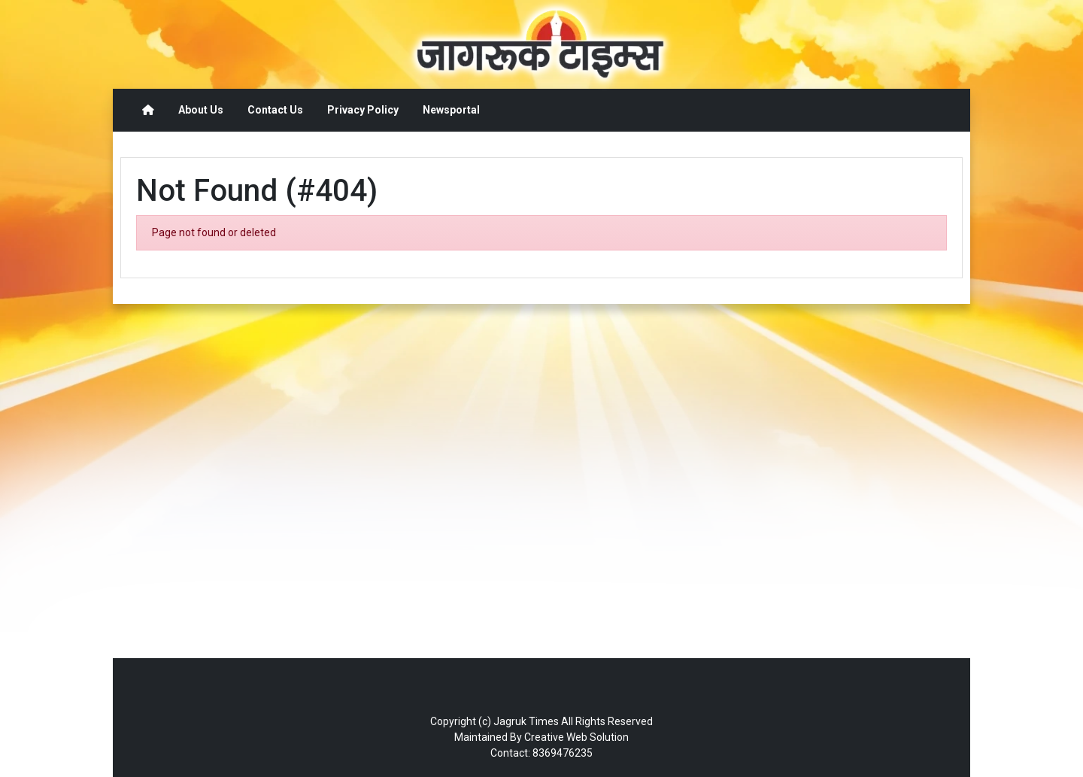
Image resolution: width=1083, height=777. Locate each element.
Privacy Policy (363, 110)
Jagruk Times (526, 721)
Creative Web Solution (576, 737)
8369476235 (562, 753)
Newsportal (451, 110)
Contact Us (275, 110)
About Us (200, 110)
